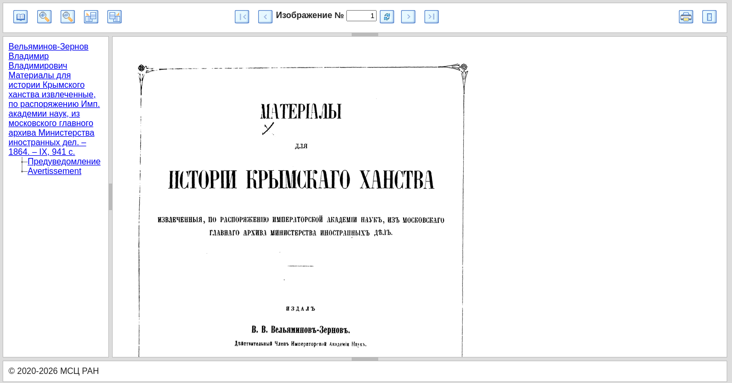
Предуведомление (64, 161)
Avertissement (54, 171)
